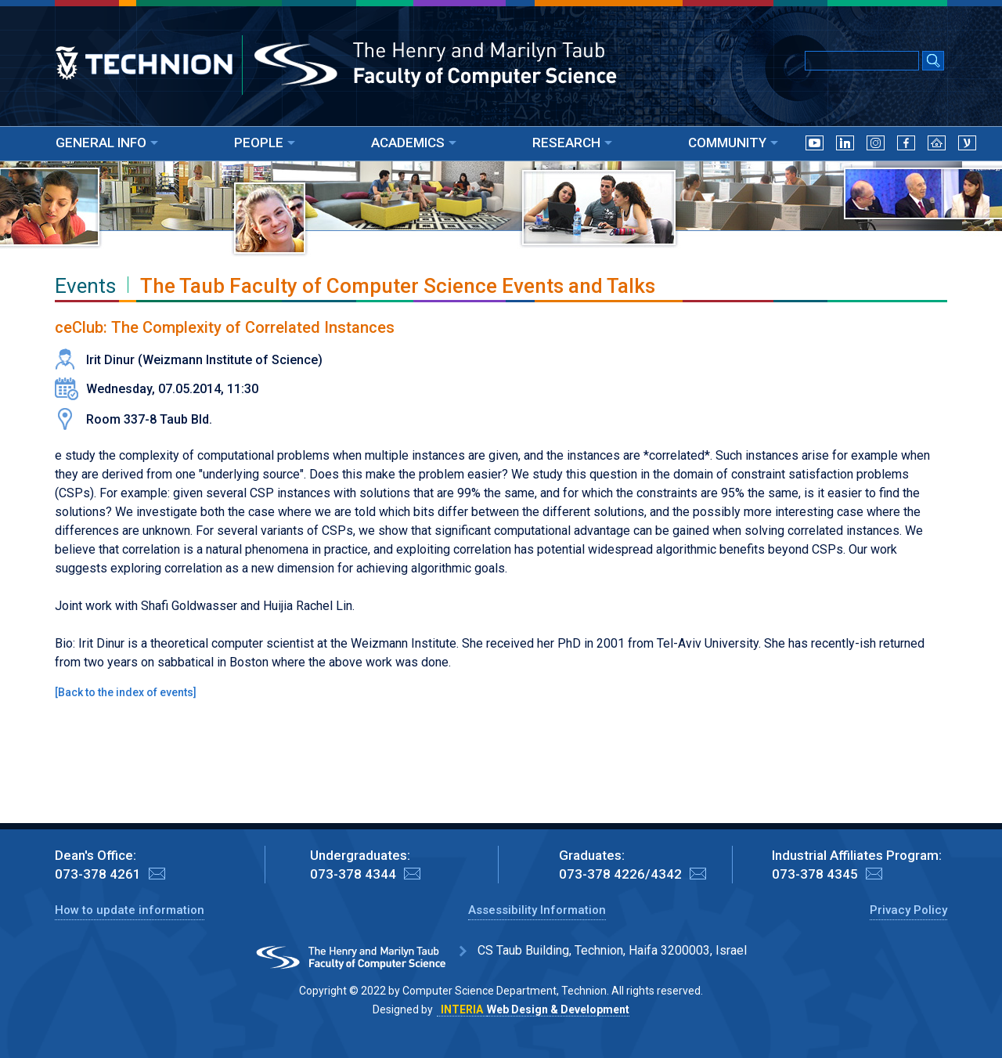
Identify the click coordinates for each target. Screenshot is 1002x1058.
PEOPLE (264, 142)
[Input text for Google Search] (862, 60)
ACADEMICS (413, 142)
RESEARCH (572, 142)
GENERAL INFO (107, 142)
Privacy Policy (908, 910)
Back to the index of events (125, 692)
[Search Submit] (933, 62)
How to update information (129, 910)
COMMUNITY (733, 142)
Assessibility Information (537, 910)
